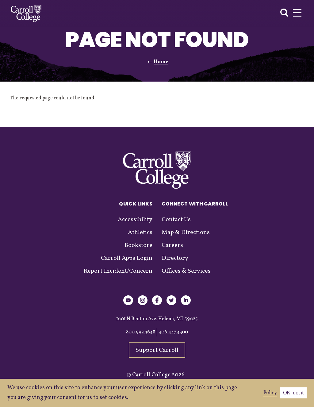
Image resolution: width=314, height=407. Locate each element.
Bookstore (138, 245)
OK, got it (293, 392)
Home (161, 62)
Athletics (140, 232)
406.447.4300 (173, 332)
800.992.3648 (140, 332)
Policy (270, 393)
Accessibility (135, 219)
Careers (172, 245)
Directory (175, 258)
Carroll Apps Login (126, 258)
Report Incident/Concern (117, 271)
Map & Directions (186, 232)
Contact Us (176, 219)
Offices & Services (186, 271)
